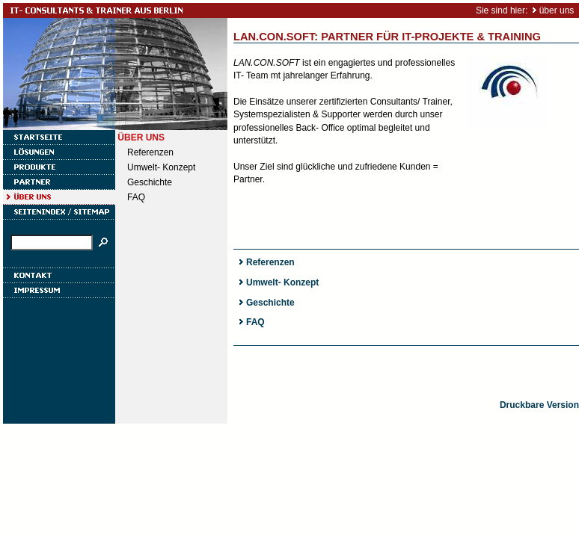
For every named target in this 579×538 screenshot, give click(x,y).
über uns (557, 10)
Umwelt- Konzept (161, 167)
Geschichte (149, 182)
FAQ (136, 197)
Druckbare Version (539, 405)
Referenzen (150, 152)
